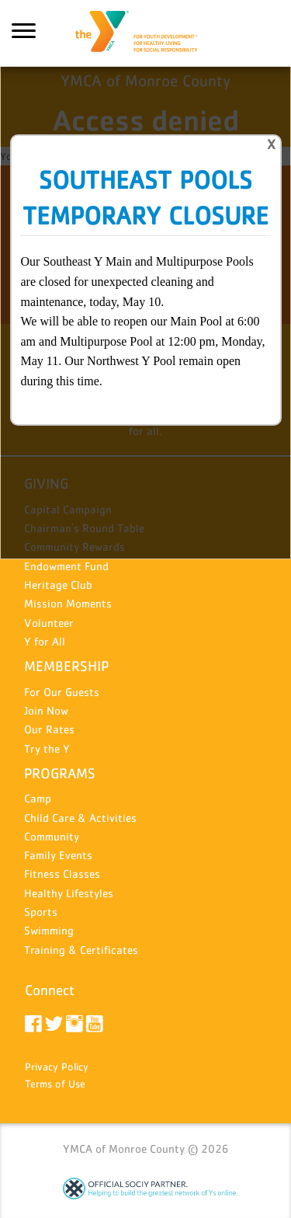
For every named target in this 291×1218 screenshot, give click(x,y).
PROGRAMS (59, 773)
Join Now (46, 710)
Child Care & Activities (80, 817)
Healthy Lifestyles (68, 893)
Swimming (49, 930)
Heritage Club (58, 584)
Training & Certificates (81, 949)
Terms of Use (55, 1083)
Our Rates (49, 729)
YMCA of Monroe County (146, 33)
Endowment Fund (66, 565)
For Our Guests (61, 691)
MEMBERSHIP (66, 666)
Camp (37, 798)
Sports (40, 911)
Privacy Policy (56, 1066)
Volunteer (49, 622)
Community (51, 836)
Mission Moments (68, 603)
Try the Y (47, 748)
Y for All (44, 641)
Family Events (58, 854)
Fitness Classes (62, 873)
